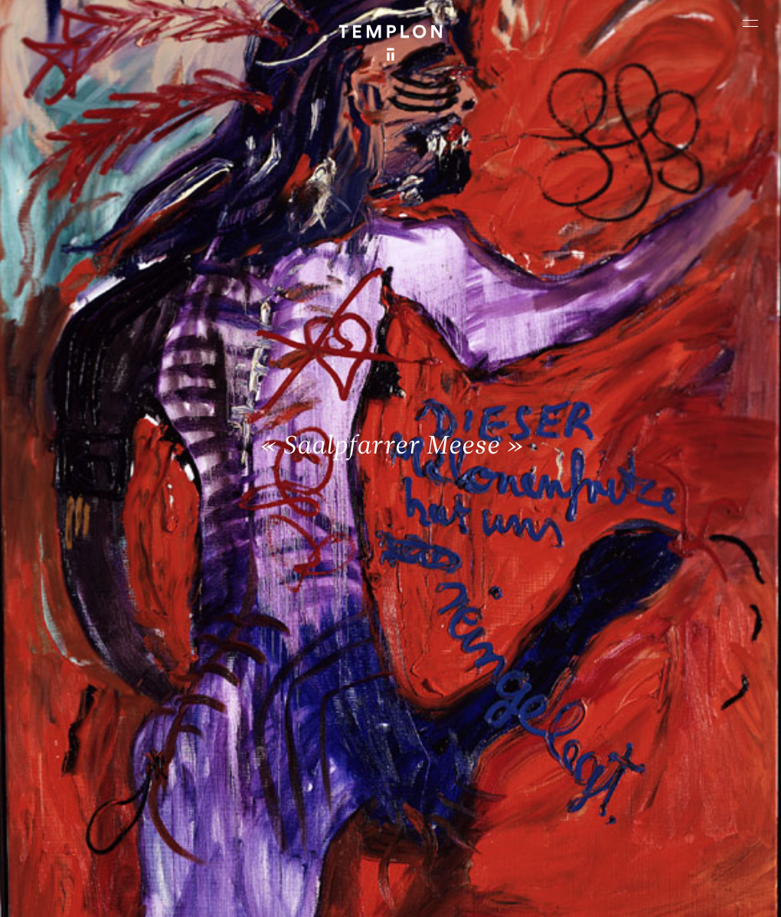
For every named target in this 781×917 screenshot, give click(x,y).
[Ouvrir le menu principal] (750, 23)
